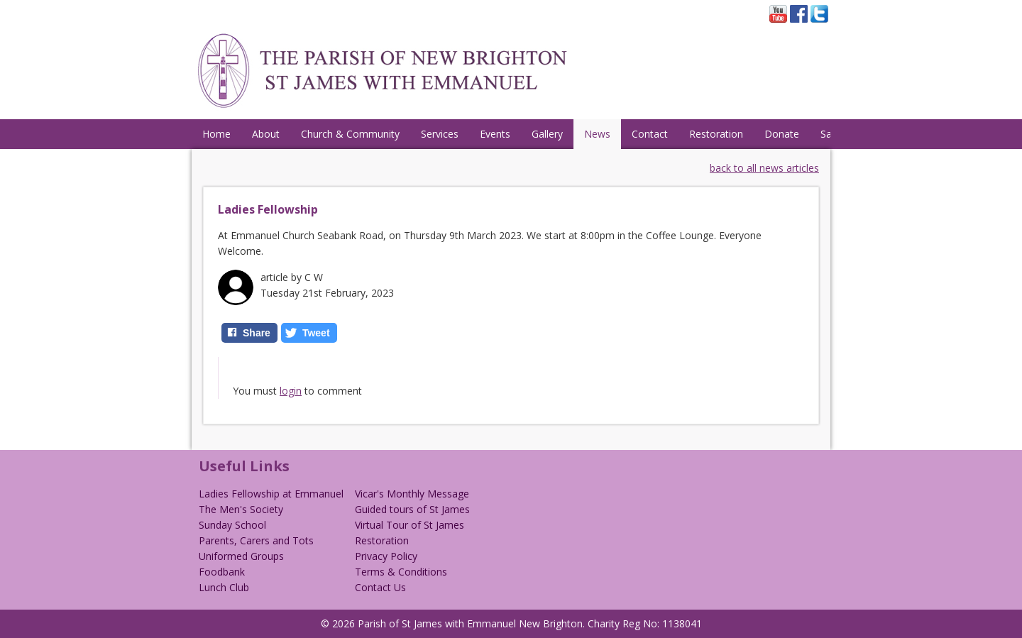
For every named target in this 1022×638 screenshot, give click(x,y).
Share (256, 333)
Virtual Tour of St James (409, 525)
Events (495, 134)
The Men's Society (241, 509)
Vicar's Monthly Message (412, 493)
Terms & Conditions (401, 571)
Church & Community (350, 134)
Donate (781, 134)
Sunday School (232, 525)
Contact (650, 134)
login (291, 390)
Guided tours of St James (412, 509)
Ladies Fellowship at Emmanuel (271, 493)
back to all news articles (764, 168)
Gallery (547, 134)
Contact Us (380, 587)
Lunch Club (224, 587)
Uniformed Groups (241, 556)
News (597, 134)
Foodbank (222, 571)
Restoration (716, 134)
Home (216, 134)
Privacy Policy (386, 556)
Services (439, 134)
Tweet (316, 333)
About (266, 134)
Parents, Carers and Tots (256, 540)
